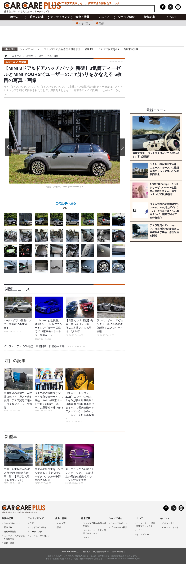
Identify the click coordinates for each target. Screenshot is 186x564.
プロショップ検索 (119, 527)
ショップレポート (29, 49)
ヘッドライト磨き (38, 527)
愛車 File (89, 49)
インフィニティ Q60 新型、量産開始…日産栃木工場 (44, 346)
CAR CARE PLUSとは (70, 551)
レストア (103, 17)
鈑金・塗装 (82, 17)
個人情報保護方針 (101, 551)
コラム (86, 537)
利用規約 (86, 551)
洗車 (32, 523)
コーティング (36, 531)
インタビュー (142, 534)
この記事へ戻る (65, 206)
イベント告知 (168, 523)
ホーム (14, 17)
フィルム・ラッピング (40, 536)
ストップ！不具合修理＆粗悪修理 (62, 49)
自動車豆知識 (130, 49)
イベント (171, 17)
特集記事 (149, 17)
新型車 (11, 436)
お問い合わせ (117, 551)
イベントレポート (170, 527)
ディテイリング (60, 17)
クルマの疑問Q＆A (109, 49)
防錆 (101, 23)
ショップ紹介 (126, 17)
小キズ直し (85, 23)
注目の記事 (37, 17)
